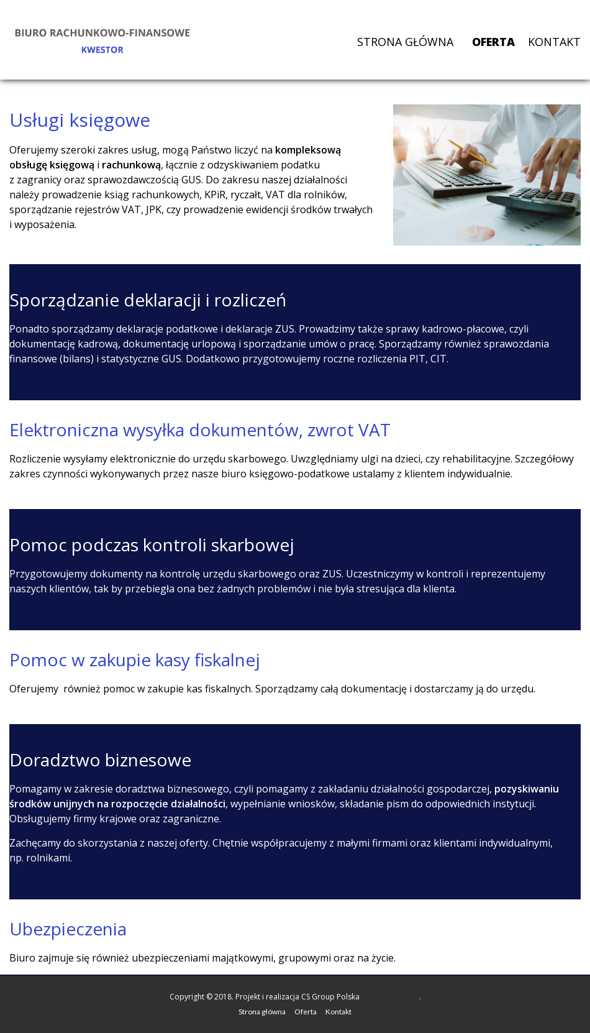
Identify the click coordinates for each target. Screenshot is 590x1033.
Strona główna (405, 41)
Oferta (493, 41)
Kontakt (554, 41)
